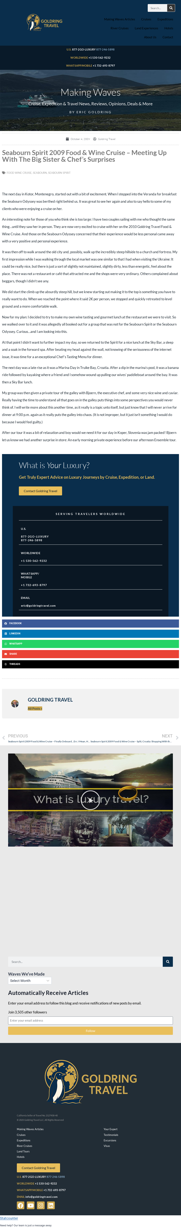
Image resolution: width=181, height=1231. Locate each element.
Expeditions (165, 19)
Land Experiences (146, 28)
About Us (150, 37)
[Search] (171, 8)
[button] (90, 623)
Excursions (110, 1140)
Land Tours (23, 1151)
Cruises (146, 19)
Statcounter (9, 1218)
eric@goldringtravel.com (38, 605)
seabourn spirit (59, 172)
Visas (107, 1145)
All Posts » (35, 708)
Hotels (168, 28)
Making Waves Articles (119, 19)
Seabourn (40, 172)
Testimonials (111, 1134)
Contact (168, 37)
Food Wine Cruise (19, 172)
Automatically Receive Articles (48, 992)
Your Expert (110, 1129)
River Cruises (120, 28)
